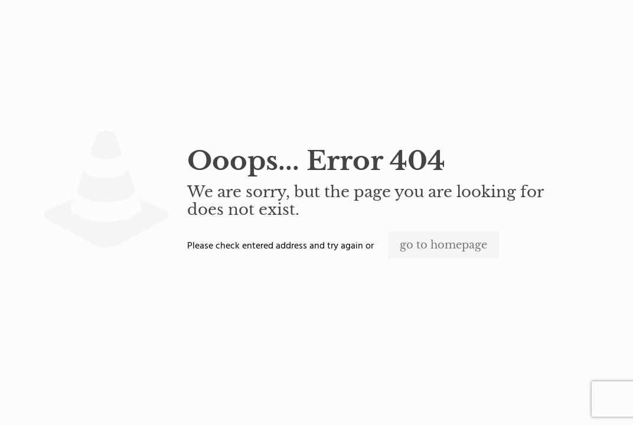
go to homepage (443, 244)
